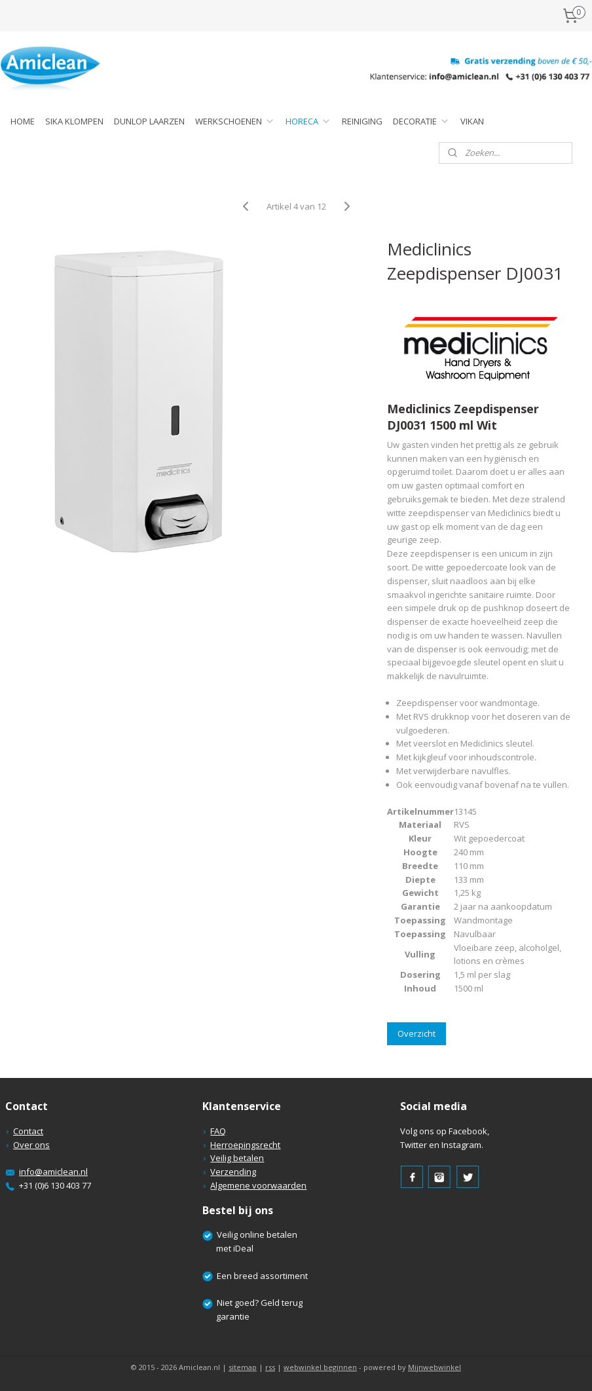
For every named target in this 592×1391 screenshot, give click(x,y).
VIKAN (472, 121)
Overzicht (416, 1033)
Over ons (31, 1145)
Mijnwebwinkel (434, 1367)
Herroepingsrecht (245, 1145)
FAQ (218, 1131)
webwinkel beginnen (320, 1367)
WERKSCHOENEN (235, 121)
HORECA (308, 121)
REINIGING (362, 121)
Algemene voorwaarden (258, 1185)
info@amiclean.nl (53, 1172)
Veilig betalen (237, 1158)
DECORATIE (421, 121)
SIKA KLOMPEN (74, 121)
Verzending (233, 1172)
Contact (28, 1131)
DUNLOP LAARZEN (149, 121)
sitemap (243, 1367)
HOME (22, 121)
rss (270, 1367)
